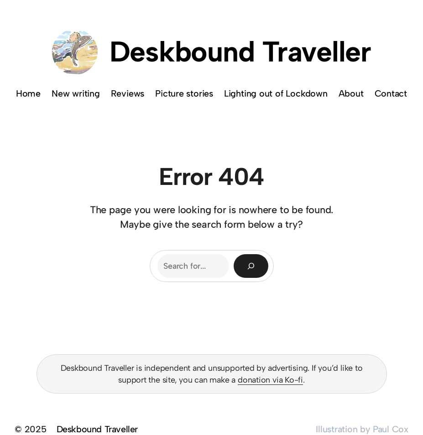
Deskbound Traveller (240, 52)
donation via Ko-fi (270, 379)
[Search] (251, 266)
